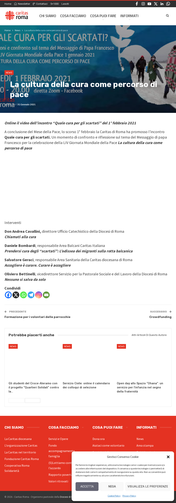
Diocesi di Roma (69, 497)
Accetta (87, 486)
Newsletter (22, 3)
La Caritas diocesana (18, 439)
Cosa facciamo (73, 15)
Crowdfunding (160, 317)
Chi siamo (47, 15)
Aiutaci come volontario (108, 445)
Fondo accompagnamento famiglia (61, 450)
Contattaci (40, 3)
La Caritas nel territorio (20, 452)
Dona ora (98, 439)
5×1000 (54, 3)
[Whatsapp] (23, 294)
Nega (112, 486)
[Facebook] (8, 294)
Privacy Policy (129, 495)
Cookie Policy (114, 495)
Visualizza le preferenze (148, 486)
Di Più (147, 15)
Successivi (32, 400)
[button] (168, 457)
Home (7, 3)
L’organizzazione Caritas (20, 445)
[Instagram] (38, 294)
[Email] (46, 294)
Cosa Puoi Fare (103, 15)
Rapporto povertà (60, 475)
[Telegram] (31, 294)
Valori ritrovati (58, 481)
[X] (15, 294)
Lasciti (65, 3)
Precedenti (16, 400)
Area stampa (144, 445)
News (9, 72)
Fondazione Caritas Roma (21, 459)
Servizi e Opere (58, 439)
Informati (129, 15)
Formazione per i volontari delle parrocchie (37, 317)
